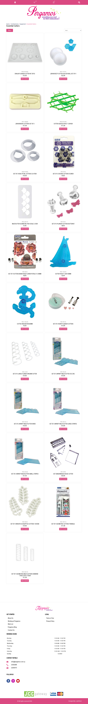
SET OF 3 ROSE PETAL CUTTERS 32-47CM (24, 174)
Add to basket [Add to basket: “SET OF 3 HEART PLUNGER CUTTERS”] (63, 329)
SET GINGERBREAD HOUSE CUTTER (63, 474)
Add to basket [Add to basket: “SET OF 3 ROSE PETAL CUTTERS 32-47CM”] (24, 179)
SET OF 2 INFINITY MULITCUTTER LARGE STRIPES (63, 424)
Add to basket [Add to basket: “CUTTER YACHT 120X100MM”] (63, 279)
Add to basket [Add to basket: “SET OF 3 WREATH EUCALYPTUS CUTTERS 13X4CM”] (24, 529)
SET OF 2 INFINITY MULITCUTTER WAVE (25, 424)
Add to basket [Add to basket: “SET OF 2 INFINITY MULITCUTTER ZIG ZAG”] (63, 379)
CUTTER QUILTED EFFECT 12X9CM (63, 124)
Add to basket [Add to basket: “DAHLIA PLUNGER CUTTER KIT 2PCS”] (24, 79)
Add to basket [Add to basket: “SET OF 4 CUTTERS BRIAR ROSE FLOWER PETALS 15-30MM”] (24, 279)
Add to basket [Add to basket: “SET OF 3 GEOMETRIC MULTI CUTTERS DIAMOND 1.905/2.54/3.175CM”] (24, 580)
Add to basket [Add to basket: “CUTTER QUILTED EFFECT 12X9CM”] (63, 129)
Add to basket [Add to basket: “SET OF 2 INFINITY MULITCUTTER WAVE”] (24, 429)
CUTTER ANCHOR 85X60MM (25, 324)
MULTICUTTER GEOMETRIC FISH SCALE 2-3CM (25, 224)
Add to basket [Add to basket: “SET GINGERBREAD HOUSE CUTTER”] (63, 479)
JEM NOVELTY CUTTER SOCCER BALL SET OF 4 (63, 73)
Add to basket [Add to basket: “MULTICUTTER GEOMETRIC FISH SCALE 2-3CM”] (24, 229)
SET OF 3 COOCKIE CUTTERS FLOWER (63, 174)
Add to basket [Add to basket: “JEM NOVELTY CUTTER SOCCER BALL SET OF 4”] (63, 79)
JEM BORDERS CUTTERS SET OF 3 (24, 124)
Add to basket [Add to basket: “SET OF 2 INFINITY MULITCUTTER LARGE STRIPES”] (63, 429)
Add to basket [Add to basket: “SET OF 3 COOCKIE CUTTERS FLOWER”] (63, 179)
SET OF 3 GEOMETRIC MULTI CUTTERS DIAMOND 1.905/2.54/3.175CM (24, 574)
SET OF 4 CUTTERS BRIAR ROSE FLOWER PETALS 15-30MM (24, 274)
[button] (79, 2)
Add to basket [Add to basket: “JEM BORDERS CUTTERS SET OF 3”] (24, 129)
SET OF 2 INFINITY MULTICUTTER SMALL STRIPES (24, 474)
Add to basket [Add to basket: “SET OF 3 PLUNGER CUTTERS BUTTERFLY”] (63, 229)
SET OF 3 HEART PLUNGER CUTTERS (63, 324)
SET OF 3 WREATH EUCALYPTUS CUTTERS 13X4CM (25, 524)
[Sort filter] (73, 30)
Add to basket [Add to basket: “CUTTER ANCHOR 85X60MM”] (24, 329)
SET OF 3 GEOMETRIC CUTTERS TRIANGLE (63, 524)
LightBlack (79, 701)
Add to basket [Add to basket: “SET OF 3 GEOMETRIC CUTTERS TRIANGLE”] (63, 529)
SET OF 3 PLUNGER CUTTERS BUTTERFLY (63, 224)
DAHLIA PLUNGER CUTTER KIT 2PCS (25, 73)
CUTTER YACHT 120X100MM (63, 274)
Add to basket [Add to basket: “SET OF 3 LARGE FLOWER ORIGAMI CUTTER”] (24, 379)
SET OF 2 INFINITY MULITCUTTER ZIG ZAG (63, 374)
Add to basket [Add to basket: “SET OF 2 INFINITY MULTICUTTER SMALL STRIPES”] (24, 479)
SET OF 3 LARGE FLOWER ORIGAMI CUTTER (25, 374)
